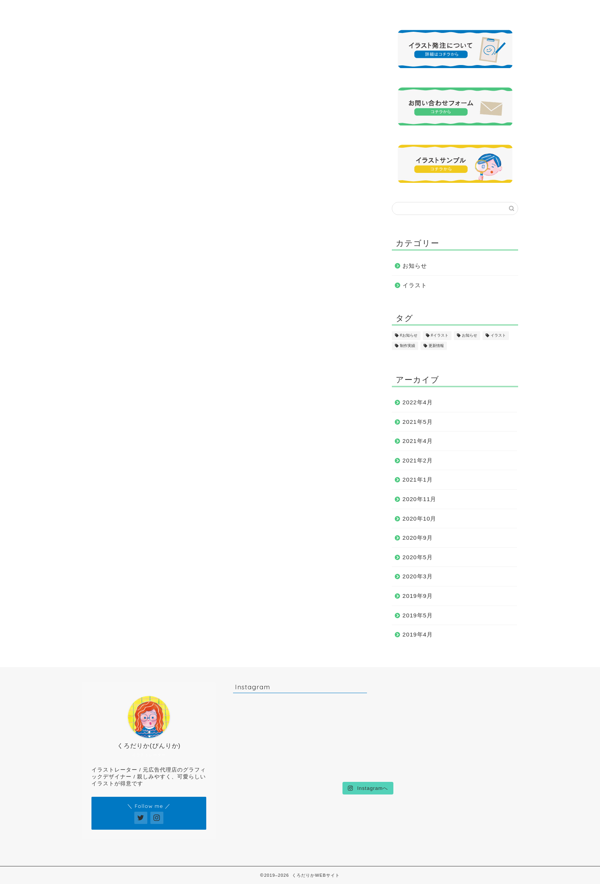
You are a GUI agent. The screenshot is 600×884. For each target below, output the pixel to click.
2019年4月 (418, 634)
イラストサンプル (252, 9)
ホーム (116, 9)
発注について (388, 9)
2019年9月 (418, 596)
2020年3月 (418, 576)
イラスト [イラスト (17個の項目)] (498, 336)
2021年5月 (418, 421)
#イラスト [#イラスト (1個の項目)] (439, 336)
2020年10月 (420, 518)
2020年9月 (418, 537)
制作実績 (320, 9)
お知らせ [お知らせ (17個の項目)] (469, 336)
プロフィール (184, 9)
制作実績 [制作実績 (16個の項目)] (407, 346)
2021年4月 (418, 441)
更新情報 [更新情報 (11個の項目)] (436, 346)
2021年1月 (418, 479)
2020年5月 (418, 557)
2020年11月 (420, 499)
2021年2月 (418, 460)
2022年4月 (418, 402)
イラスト (415, 285)
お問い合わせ (456, 9)
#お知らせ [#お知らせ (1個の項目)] (408, 336)
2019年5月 (418, 615)
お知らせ (415, 265)
